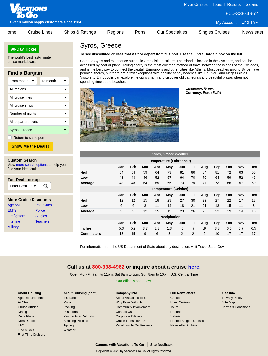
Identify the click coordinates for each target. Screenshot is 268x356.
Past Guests (44, 205)
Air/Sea (23, 302)
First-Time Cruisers (31, 334)
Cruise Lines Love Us (131, 321)
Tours (217, 4)
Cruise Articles (28, 307)
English (249, 22)
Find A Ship (26, 330)
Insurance (70, 298)
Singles (41, 216)
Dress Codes (27, 321)
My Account (226, 22)
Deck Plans (26, 316)
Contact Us (124, 312)
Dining (22, 312)
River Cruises (196, 4)
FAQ (21, 325)
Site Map (228, 302)
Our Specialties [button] (172, 32)
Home (10, 32)
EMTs (12, 210)
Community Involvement (133, 307)
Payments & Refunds (78, 316)
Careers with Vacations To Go (119, 345)
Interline (14, 221)
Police (40, 210)
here (193, 267)
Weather (69, 330)
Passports (70, 312)
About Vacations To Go (132, 298)
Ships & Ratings (80, 32)
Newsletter (252, 32)
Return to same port (29, 138)
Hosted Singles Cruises (187, 321)
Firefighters (16, 216)
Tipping (68, 325)
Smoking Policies (75, 321)
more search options (32, 165)
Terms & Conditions (236, 307)
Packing (69, 307)
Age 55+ (14, 205)
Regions (115, 32)
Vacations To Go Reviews (134, 325)
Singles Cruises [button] (214, 32)
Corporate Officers (129, 316)
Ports (140, 32)
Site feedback (161, 345)
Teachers (42, 221)
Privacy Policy (232, 298)
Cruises (175, 298)
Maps (67, 302)
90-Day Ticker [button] (23, 49)
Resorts (234, 4)
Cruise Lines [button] (40, 32)
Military (13, 227)
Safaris (252, 4)
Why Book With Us (129, 302)
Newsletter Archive (183, 325)
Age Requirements (31, 298)
